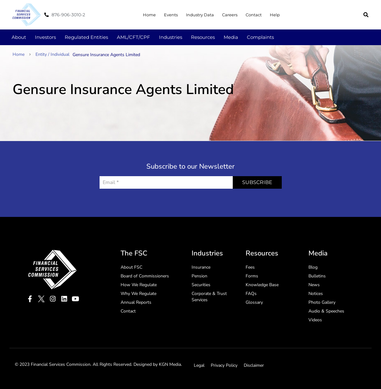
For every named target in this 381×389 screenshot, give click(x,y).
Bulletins (317, 276)
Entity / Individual (52, 54)
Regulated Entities (86, 37)
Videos (315, 320)
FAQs (251, 294)
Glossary (254, 302)
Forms (252, 276)
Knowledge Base (262, 285)
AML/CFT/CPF (133, 37)
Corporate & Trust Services (209, 297)
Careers (229, 14)
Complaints (260, 37)
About (19, 37)
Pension (199, 276)
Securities (201, 285)
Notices (315, 294)
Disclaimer (254, 365)
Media (231, 37)
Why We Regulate (138, 294)
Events (171, 14)
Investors (45, 37)
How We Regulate (139, 285)
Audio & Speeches (326, 311)
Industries (170, 37)
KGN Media (170, 364)
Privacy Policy (224, 365)
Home (149, 14)
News (314, 285)
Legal (199, 365)
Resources (203, 37)
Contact (254, 14)
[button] (365, 14)
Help (275, 14)
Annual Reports (136, 302)
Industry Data (200, 14)
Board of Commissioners (145, 276)
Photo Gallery (321, 302)
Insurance (201, 267)
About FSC (131, 267)
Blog (313, 267)
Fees (250, 267)
